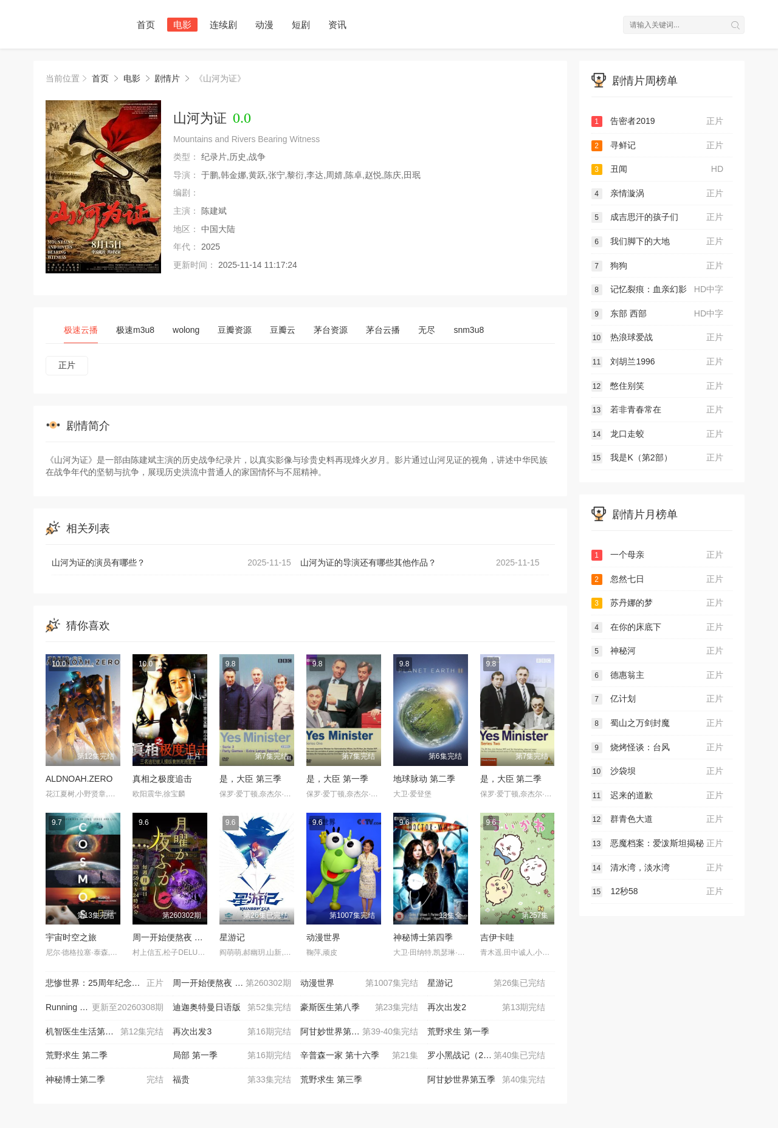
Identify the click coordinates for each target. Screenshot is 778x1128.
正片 (66, 365)
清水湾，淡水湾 (657, 868)
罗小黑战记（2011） (486, 1056)
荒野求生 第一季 (458, 1031)
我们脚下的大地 (657, 242)
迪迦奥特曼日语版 (232, 1008)
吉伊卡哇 (497, 937)
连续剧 (223, 24)
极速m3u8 (135, 330)
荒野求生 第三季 (331, 1079)
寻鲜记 (657, 146)
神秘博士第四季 (423, 937)
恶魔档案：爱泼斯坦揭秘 (657, 844)
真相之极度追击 (162, 779)
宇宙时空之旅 (71, 937)
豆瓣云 (282, 330)
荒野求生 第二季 (77, 1055)
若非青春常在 (657, 410)
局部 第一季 (232, 1056)
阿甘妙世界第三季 (359, 1032)
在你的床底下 (657, 627)
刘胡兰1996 (657, 362)
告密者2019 (657, 121)
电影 (182, 24)
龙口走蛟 (657, 434)
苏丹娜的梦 (657, 603)
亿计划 (657, 699)
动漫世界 (323, 937)
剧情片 (167, 78)
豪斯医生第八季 (359, 1008)
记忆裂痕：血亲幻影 (657, 290)
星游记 (232, 937)
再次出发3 (232, 1032)
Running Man (105, 1008)
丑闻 (657, 169)
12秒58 (657, 892)
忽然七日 (657, 579)
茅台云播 (383, 330)
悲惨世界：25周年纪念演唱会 (105, 983)
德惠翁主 (657, 675)
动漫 (264, 24)
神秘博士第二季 (105, 1080)
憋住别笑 (657, 386)
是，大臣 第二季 (511, 779)
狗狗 (657, 266)
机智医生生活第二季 (105, 1032)
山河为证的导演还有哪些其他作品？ (420, 563)
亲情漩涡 (657, 194)
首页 (146, 24)
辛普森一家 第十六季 (359, 1056)
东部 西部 (657, 314)
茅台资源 (331, 330)
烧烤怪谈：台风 (657, 748)
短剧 (301, 24)
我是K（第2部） (657, 458)
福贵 (232, 1080)
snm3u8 (468, 330)
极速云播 (81, 330)
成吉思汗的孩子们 (657, 217)
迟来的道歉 (657, 796)
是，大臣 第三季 (250, 779)
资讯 (337, 24)
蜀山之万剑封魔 (657, 723)
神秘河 (657, 651)
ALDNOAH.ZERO (79, 779)
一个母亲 (657, 555)
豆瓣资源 (235, 330)
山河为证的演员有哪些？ (171, 563)
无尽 (426, 330)
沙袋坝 (657, 771)
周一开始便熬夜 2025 (173, 937)
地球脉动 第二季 (424, 779)
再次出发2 (486, 1008)
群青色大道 (657, 819)
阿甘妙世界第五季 (486, 1080)
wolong (186, 330)
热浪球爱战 (657, 338)
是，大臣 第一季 (337, 779)
